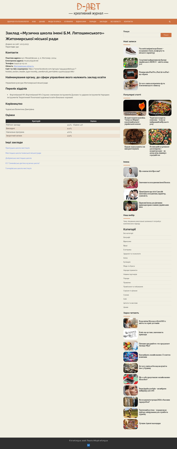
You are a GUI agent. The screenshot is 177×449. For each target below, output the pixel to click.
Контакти (128, 21)
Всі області (116, 21)
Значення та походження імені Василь (154, 183)
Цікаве (42, 21)
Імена (125, 258)
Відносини (81, 21)
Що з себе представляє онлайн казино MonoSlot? (154, 378)
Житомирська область (24, 66)
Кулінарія (68, 21)
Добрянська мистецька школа (19, 158)
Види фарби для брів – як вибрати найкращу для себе (152, 390)
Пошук (126, 31)
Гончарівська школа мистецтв (18, 168)
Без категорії (128, 233)
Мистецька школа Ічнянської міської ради (23, 153)
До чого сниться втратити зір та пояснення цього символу (152, 85)
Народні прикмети (130, 270)
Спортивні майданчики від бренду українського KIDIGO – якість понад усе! (153, 62)
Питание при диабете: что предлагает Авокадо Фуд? (154, 345)
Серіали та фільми (130, 291)
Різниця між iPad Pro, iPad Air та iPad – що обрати (154, 73)
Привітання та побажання (133, 287)
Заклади (103, 21)
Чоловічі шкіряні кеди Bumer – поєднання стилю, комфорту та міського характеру (151, 51)
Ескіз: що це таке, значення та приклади (151, 333)
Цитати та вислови (130, 303)
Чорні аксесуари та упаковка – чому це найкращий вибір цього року (159, 121)
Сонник (126, 295)
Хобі (34, 21)
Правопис (127, 283)
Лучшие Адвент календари (150, 423)
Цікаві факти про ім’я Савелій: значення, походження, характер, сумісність (152, 194)
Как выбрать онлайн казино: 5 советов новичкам (154, 356)
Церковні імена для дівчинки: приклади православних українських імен (154, 205)
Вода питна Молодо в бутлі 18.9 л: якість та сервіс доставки (152, 322)
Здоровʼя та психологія (18, 21)
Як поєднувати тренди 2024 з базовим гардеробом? (154, 401)
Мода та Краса (54, 21)
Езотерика (127, 250)
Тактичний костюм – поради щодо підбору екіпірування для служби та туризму (153, 412)
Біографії (126, 237)
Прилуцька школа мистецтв (18, 148)
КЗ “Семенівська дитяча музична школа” (23, 163)
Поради (92, 21)
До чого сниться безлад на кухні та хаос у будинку (153, 367)
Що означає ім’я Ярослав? (149, 171)
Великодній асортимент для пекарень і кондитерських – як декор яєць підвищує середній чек (159, 151)
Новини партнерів (130, 274)
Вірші (125, 246)
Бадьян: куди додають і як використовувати (135, 148)
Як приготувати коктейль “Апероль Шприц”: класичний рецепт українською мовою (135, 121)
